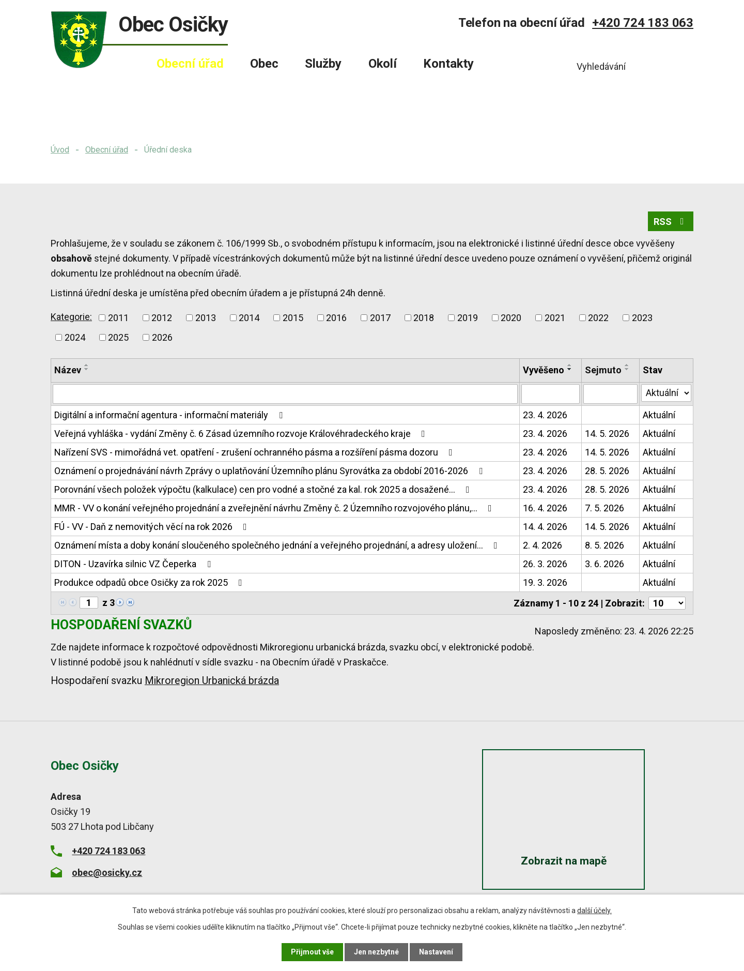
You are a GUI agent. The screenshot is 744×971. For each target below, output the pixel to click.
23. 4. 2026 (545, 414)
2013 (205, 317)
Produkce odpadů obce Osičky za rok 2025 (150, 582)
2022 (598, 317)
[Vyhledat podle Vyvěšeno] (550, 394)
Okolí (382, 63)
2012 (161, 317)
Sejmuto (603, 370)
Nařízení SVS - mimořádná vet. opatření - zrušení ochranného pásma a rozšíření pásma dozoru (255, 452)
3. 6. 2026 (604, 563)
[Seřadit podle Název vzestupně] (86, 365)
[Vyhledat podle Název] (285, 394)
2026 (162, 337)
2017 (380, 317)
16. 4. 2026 (545, 508)
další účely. (594, 910)
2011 (118, 317)
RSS (671, 221)
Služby (323, 63)
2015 (293, 317)
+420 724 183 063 (642, 23)
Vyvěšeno (543, 370)
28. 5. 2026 (607, 470)
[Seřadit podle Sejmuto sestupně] (627, 369)
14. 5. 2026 (607, 433)
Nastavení (436, 952)
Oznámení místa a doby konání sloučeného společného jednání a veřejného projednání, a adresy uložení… (278, 545)
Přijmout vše (312, 952)
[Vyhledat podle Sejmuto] (610, 394)
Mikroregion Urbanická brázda (212, 681)
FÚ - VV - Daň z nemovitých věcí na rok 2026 (152, 526)
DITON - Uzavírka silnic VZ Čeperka (134, 563)
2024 (75, 337)
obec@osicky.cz (107, 872)
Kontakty (448, 63)
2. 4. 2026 (542, 545)
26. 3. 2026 (545, 563)
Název (67, 370)
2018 (423, 317)
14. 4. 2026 (545, 526)
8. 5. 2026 (604, 545)
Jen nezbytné (376, 952)
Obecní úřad (106, 150)
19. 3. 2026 (545, 582)
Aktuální (659, 414)
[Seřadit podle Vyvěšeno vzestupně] (570, 365)
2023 (642, 317)
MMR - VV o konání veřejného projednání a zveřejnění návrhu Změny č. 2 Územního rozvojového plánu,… (275, 508)
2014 (249, 317)
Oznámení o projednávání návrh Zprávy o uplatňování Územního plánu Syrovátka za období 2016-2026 (270, 470)
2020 (511, 317)
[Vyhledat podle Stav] (666, 393)
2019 (467, 317)
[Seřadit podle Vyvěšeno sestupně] (570, 369)
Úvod (60, 150)
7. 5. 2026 (604, 508)
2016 (336, 317)
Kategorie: (71, 316)
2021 (555, 317)
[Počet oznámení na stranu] (667, 603)
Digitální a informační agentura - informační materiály (170, 414)
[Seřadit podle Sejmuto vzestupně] (627, 365)
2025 (118, 337)
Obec (264, 63)
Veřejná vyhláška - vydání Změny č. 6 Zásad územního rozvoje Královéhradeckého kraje (241, 433)
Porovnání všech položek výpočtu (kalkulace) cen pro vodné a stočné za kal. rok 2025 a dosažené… (264, 489)
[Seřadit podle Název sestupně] (86, 369)
